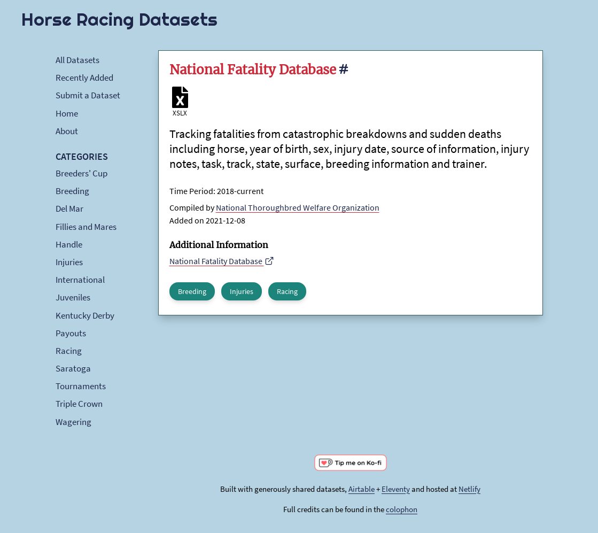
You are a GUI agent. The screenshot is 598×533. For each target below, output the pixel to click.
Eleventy (396, 489)
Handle (69, 244)
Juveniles (73, 297)
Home (67, 113)
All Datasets (77, 60)
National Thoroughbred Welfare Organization (297, 207)
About (67, 131)
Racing (69, 351)
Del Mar (69, 208)
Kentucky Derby (85, 315)
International (80, 279)
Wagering (73, 422)
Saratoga (73, 368)
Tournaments (81, 386)
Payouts (71, 333)
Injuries (69, 262)
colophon (401, 509)
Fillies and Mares (86, 227)
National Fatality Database (222, 261)
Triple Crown (79, 404)
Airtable (361, 489)
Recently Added (84, 77)
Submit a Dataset (88, 95)
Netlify (469, 489)
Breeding (72, 191)
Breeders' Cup (81, 173)
